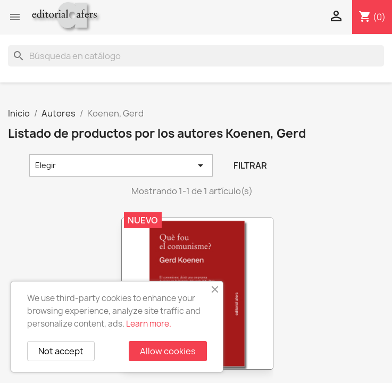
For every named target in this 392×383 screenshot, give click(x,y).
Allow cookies (168, 351)
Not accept (61, 351)
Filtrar (250, 165)
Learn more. (148, 323)
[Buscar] (196, 55)
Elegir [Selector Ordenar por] (121, 165)
